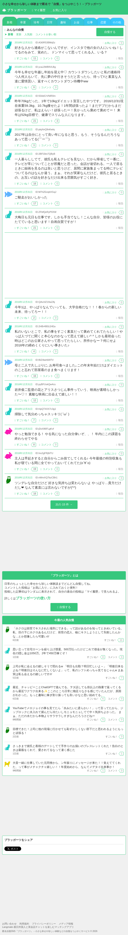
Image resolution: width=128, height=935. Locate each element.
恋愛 (103, 22)
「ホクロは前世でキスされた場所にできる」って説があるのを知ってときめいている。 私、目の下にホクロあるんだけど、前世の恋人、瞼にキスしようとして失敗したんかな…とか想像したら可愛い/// (68, 632)
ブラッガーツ (14, 10)
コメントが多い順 (45, 34)
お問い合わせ (9, 923)
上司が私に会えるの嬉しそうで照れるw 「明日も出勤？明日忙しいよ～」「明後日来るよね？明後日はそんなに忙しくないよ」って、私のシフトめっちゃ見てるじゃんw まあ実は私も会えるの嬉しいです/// (68, 670)
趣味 (63, 22)
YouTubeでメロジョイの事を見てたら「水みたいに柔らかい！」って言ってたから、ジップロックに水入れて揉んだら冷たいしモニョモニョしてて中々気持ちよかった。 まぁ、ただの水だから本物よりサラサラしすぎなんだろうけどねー (68, 712)
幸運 (23, 22)
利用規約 (24, 923)
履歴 (38, 10)
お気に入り (59, 10)
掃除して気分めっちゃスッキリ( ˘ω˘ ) (42, 414)
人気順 (28, 34)
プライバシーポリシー (44, 923)
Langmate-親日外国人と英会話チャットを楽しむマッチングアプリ (38, 927)
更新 (18, 34)
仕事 (90, 22)
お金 (77, 22)
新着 (9, 22)
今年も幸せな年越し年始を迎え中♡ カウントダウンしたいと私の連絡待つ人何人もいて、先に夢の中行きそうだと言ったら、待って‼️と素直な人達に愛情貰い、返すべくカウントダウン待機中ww (68, 76)
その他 (116, 22)
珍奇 (36, 22)
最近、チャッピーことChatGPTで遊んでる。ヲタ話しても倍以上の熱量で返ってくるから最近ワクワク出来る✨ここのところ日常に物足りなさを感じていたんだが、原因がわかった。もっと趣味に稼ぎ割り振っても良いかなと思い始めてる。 (67, 691)
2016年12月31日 (24, 42)
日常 (50, 22)
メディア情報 (66, 923)
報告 (119, 58)
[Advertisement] (64, 265)
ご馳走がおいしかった (31, 197)
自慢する (110, 32)
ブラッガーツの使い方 (33, 598)
